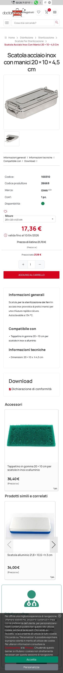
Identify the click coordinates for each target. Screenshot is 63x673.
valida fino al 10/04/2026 (23, 235)
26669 (45, 183)
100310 (45, 177)
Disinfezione (26, 37)
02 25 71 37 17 (23, 2)
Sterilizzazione (46, 37)
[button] (50, 2)
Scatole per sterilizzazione (29, 41)
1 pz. (44, 197)
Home (9, 37)
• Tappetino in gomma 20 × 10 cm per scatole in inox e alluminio (28, 338)
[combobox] (45, 2)
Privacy (29, 647)
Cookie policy (12, 647)
